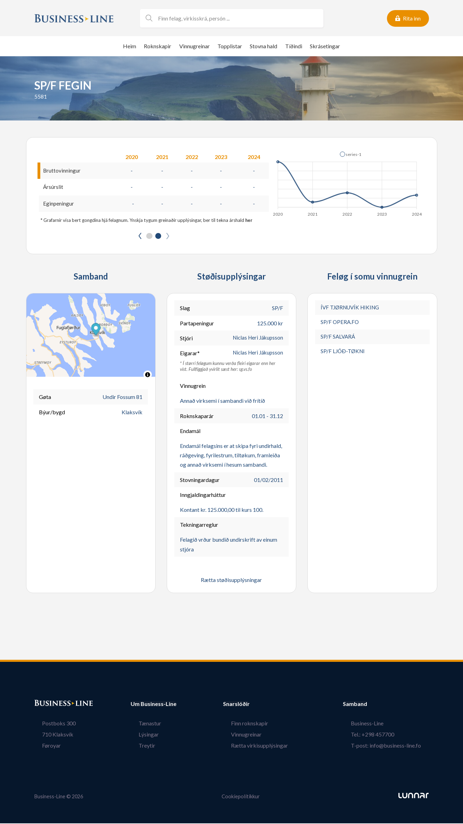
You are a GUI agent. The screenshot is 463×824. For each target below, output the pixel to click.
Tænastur (142, 724)
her (249, 221)
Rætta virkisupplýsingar (267, 746)
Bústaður (46, 705)
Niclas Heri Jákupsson (256, 339)
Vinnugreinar (194, 46)
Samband (370, 705)
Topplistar (229, 46)
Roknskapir (157, 46)
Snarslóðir (252, 705)
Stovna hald (263, 46)
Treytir (139, 746)
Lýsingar (141, 735)
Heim (129, 46)
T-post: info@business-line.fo (393, 746)
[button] (350, 154)
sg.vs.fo (245, 370)
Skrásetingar (325, 46)
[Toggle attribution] (147, 376)
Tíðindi (293, 46)
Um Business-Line (153, 705)
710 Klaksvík (50, 735)
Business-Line (374, 724)
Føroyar (43, 746)
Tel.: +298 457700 (380, 735)
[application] (347, 182)
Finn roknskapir (257, 724)
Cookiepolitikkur (240, 797)
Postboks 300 (51, 724)
